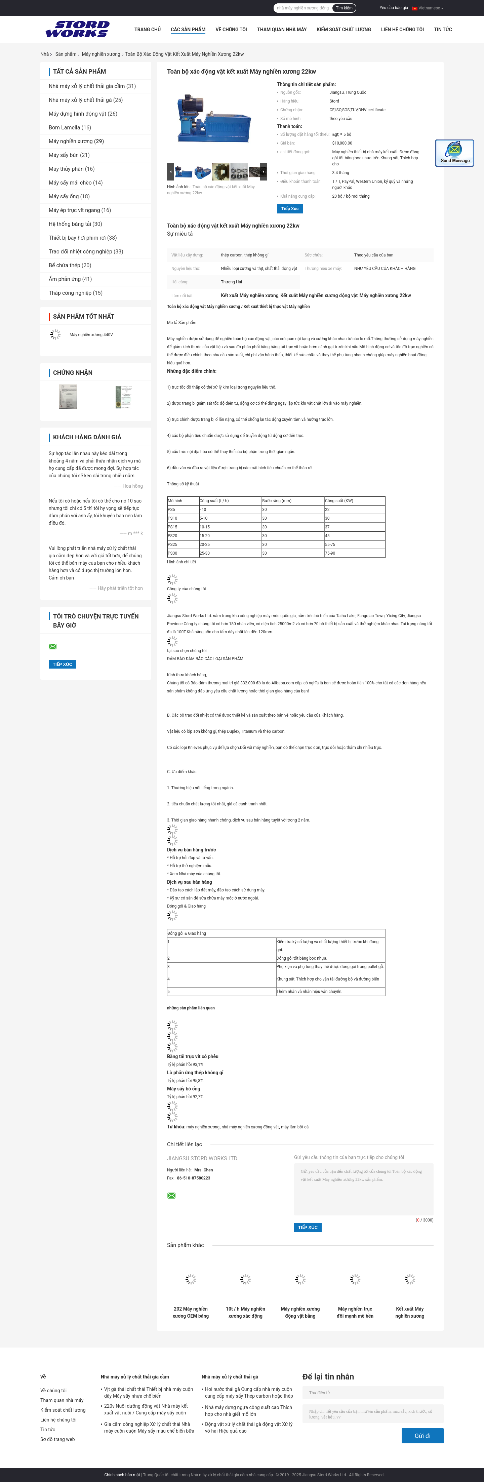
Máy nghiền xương (101, 54)
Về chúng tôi (231, 29)
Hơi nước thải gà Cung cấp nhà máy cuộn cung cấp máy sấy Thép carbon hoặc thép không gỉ (249, 1394)
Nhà (44, 54)
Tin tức (443, 29)
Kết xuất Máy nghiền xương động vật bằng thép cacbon (410, 1312)
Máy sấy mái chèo (70, 182)
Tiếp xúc (289, 208)
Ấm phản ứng (65, 279)
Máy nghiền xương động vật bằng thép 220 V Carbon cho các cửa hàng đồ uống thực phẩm (300, 1312)
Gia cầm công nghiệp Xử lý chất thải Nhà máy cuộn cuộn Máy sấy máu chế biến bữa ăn (149, 1428)
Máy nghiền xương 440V (91, 334)
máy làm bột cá (295, 1127)
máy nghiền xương (203, 1127)
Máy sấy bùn (64, 155)
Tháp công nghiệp (70, 293)
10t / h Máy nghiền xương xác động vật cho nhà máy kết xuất (245, 1312)
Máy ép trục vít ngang (74, 210)
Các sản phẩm (188, 29)
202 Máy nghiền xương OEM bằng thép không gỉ (191, 1312)
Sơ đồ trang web (57, 1439)
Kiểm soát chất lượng (344, 29)
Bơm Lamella (64, 127)
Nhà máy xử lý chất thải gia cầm (87, 86)
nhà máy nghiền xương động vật (250, 1127)
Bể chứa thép (64, 265)
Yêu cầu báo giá (394, 7)
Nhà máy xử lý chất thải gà (80, 100)
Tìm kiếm (344, 8)
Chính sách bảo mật (122, 1475)
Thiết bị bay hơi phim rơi (77, 238)
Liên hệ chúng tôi (402, 29)
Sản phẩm (66, 54)
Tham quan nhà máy (282, 29)
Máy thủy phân (66, 169)
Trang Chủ (147, 29)
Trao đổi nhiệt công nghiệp (80, 251)
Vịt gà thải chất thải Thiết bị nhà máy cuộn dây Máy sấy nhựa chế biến (148, 1393)
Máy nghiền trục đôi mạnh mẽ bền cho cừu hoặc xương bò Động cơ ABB (355, 1312)
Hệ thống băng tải (70, 224)
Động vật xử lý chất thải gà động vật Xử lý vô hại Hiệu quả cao (249, 1427)
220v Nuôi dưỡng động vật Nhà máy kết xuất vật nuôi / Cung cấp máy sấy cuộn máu (146, 1410)
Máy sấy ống (64, 196)
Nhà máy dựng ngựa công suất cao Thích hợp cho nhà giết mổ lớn (248, 1411)
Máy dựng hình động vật (77, 114)
